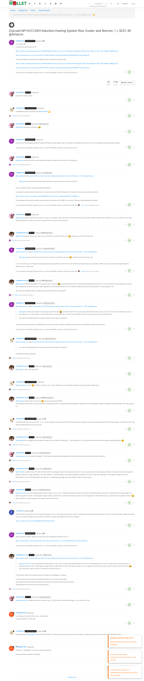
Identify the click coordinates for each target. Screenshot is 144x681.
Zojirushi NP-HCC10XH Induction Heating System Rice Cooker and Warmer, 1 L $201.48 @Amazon (61, 176)
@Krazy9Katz (43, 111)
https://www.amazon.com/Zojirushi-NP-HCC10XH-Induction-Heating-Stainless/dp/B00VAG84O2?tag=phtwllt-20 (52, 55)
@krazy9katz (20, 176)
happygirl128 (20, 613)
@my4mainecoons (49, 248)
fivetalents (19, 108)
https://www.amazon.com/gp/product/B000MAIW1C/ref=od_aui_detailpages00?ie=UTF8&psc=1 (48, 196)
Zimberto (19, 511)
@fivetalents (43, 123)
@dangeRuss (48, 232)
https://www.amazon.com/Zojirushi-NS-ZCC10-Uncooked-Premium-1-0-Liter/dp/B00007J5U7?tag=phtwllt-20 (51, 541)
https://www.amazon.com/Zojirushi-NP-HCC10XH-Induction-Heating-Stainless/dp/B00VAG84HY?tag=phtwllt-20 (52, 68)
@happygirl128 (32, 634)
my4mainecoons (21, 233)
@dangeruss (20, 160)
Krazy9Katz (20, 92)
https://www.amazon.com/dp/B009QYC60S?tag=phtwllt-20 (35, 521)
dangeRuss (19, 41)
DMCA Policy (72, 677)
